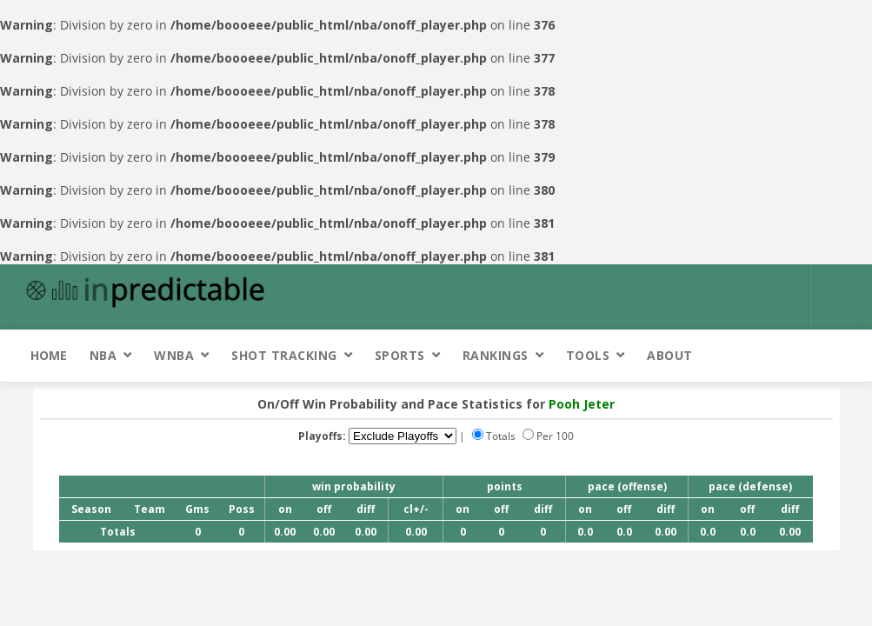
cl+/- (416, 509)
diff (365, 509)
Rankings (496, 355)
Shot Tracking (284, 355)
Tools (588, 355)
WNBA (174, 355)
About (670, 355)
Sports (400, 355)
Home (48, 355)
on (285, 509)
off (323, 509)
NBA (103, 355)
